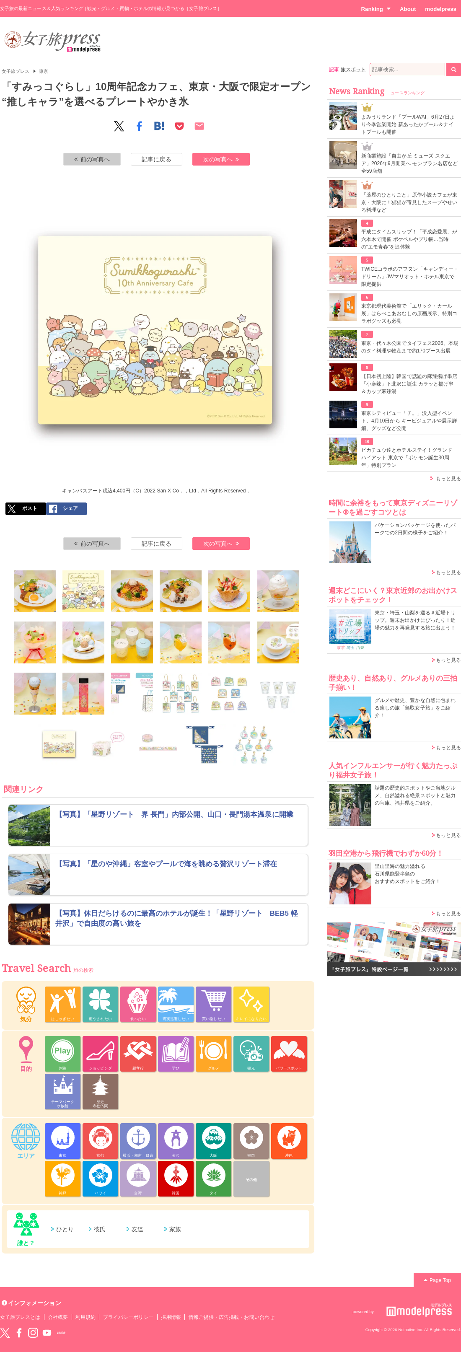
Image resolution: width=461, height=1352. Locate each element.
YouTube (47, 1333)
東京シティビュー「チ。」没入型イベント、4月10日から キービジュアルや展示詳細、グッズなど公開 (409, 420)
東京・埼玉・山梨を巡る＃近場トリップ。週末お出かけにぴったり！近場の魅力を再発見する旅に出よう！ (415, 620)
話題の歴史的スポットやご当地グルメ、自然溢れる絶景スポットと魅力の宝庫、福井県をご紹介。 (415, 795)
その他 (251, 1180)
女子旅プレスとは (20, 1317)
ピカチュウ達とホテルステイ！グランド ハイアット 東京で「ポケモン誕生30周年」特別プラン (406, 457)
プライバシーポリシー (128, 1317)
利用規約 (85, 1317)
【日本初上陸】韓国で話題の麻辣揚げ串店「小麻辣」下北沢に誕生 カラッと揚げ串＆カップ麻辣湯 (409, 383)
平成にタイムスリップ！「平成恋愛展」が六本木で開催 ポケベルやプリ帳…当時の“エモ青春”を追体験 (409, 239)
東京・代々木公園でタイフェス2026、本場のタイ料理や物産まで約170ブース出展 (409, 347)
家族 (175, 1229)
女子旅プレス (15, 71)
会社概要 (58, 1317)
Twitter (5, 1333)
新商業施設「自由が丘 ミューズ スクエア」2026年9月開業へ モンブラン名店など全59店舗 (409, 163)
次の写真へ (221, 159)
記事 (334, 70)
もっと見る (448, 479)
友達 (137, 1229)
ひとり (65, 1229)
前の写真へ (92, 159)
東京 (43, 71)
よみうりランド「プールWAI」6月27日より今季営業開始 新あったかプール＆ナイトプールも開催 (408, 124)
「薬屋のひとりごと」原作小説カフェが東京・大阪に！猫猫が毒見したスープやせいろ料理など (409, 202)
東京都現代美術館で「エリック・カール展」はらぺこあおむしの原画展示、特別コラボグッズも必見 (409, 313)
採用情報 (171, 1317)
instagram (33, 1333)
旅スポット (353, 70)
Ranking (376, 8)
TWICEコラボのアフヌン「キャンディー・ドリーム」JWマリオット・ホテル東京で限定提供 (409, 276)
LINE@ (61, 1333)
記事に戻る (156, 159)
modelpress (440, 9)
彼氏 (100, 1229)
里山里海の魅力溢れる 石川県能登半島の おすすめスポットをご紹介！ (407, 873)
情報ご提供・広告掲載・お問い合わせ (232, 1317)
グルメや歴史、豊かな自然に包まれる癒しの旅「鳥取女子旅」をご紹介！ (415, 707)
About (408, 9)
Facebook (19, 1333)
